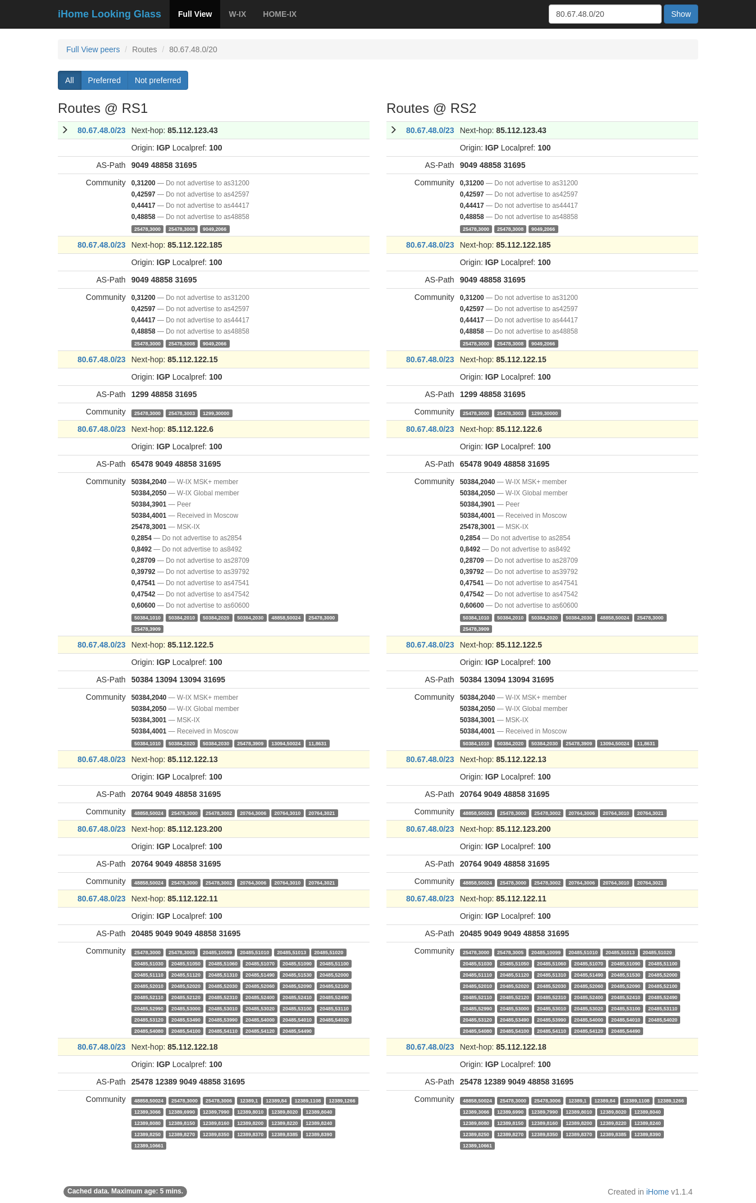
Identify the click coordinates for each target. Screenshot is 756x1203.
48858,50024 (285, 617)
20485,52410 (297, 997)
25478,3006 (219, 1100)
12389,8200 (250, 1122)
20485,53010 (223, 1008)
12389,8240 (319, 1122)
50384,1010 (147, 617)
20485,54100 (186, 1030)
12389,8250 (147, 1134)
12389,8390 (319, 1134)
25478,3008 (181, 228)
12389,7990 (216, 1111)
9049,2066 (214, 228)
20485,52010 (148, 985)
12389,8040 (319, 1111)
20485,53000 (186, 1008)
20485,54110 (223, 1030)
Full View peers (93, 49)
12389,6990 (181, 1111)
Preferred (104, 80)
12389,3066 (147, 1111)
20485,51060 (223, 963)
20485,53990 (223, 1019)
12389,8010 (250, 1111)
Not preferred (158, 80)
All (69, 80)
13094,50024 (285, 743)
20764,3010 (287, 812)
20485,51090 (297, 963)
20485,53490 (186, 1019)
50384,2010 (181, 617)
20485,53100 (297, 1008)
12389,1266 (342, 1100)
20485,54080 (148, 1030)
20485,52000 (334, 974)
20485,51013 (291, 952)
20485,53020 (260, 1008)
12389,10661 (148, 1145)
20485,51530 (297, 974)
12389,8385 (284, 1134)
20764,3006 (253, 812)
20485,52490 (334, 997)
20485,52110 (148, 997)
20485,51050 (186, 963)
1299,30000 (216, 413)
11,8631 (317, 743)
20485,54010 (297, 1019)
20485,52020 (186, 985)
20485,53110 (334, 1008)
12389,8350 (216, 1134)
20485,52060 (260, 985)
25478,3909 (147, 628)
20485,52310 (223, 997)
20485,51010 (254, 952)
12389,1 (249, 1100)
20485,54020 (334, 1019)
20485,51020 (328, 952)
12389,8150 (181, 1122)
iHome (657, 1191)
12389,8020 (284, 1111)
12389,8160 (216, 1122)
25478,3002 (219, 812)
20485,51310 (223, 974)
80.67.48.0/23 (102, 130)
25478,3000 (147, 228)
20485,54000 (260, 1019)
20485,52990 (148, 1008)
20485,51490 (260, 974)
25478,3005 (181, 952)
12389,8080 (147, 1122)
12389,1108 (307, 1100)
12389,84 (276, 1100)
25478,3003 (181, 413)
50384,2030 (250, 617)
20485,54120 (260, 1030)
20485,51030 (148, 963)
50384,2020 (216, 617)
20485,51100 (334, 963)
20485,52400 (260, 997)
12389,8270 (181, 1134)
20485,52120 (186, 997)
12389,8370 (250, 1134)
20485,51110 (148, 974)
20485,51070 (260, 963)
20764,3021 (321, 812)
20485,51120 (186, 974)
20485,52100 (334, 985)
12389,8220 (284, 1122)
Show (681, 14)
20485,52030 (223, 985)
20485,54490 (297, 1030)
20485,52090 (297, 985)
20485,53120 (148, 1019)
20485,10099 (217, 952)
